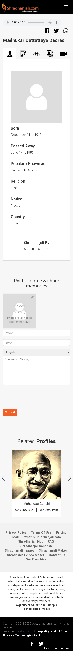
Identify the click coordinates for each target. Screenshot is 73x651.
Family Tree (36, 53)
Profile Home (9, 53)
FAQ (51, 541)
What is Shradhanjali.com (42, 537)
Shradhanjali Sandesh (36, 546)
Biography (23, 53)
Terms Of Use (41, 532)
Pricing (61, 532)
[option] (36, 485)
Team (15, 537)
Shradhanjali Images (19, 550)
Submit (10, 412)
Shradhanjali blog (30, 541)
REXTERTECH (28, 631)
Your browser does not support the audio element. (32, 22)
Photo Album (50, 53)
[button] (3, 477)
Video (63, 53)
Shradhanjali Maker (53, 550)
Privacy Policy (15, 532)
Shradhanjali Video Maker (25, 555)
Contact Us (57, 555)
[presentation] (32, 398)
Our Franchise (36, 559)
